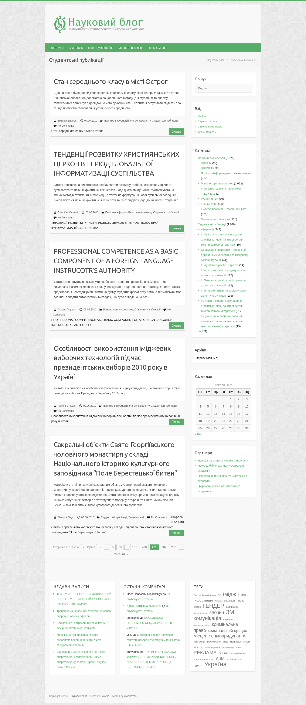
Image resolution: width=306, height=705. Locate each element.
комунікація (207, 618)
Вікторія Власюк (67, 120)
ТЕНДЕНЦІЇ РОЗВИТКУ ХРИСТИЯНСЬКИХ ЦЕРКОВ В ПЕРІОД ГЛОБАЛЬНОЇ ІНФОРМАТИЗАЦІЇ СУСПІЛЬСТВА (116, 163)
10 (120, 547)
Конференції (206, 229)
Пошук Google (157, 48)
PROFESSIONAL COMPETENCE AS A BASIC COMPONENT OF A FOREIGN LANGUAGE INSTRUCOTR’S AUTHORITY (116, 260)
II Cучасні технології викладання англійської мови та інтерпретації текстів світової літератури (222, 321)
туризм (198, 665)
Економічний (209, 203)
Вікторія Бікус (66, 517)
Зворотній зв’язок (131, 48)
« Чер (199, 434)
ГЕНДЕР (213, 606)
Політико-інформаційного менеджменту (127, 120)
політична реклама (231, 647)
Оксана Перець (67, 309)
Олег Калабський (68, 212)
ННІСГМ (206, 163)
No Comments (66, 125)
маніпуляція (199, 642)
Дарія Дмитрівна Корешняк (144, 605)
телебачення (233, 659)
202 (164, 547)
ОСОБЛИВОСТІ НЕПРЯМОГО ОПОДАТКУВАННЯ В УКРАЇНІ (149, 623)
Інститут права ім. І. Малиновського (223, 209)
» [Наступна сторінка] (108, 554)
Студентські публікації (165, 120)
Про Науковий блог (101, 48)
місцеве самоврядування (220, 635)
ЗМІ (231, 612)
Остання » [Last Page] (121, 554)
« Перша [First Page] (89, 547)
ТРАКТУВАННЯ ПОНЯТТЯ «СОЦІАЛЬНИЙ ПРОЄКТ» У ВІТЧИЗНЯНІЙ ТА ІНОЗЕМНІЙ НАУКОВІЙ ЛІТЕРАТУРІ (84, 599)
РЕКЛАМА (205, 652)
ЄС (219, 595)
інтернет (244, 595)
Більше (176, 131)
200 (144, 547)
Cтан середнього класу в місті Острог (110, 81)
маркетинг (214, 641)
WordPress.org (207, 131)
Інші (200, 331)
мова (225, 642)
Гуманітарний (136, 517)
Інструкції (57, 48)
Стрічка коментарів (210, 126)
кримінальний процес (227, 630)
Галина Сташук (66, 405)
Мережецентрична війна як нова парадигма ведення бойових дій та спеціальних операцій (79, 640)
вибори (197, 607)
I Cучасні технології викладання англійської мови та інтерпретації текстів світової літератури (222, 306)
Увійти (202, 116)
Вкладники (76, 48)
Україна (215, 664)
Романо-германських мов (118, 309)
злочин (217, 612)
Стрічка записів (208, 121)
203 (173, 547)
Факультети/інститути (211, 158)
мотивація (235, 641)
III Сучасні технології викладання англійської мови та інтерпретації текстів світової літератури (222, 239)
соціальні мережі (238, 653)
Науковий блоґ (215, 60)
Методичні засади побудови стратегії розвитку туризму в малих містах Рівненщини (153, 640)
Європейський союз (205, 595)
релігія (223, 653)
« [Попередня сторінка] (100, 547)
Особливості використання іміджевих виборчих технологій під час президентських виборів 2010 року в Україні (112, 362)
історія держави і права (229, 600)
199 (134, 547)
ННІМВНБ (207, 168)
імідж (229, 594)
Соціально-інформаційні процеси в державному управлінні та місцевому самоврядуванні (225, 255)
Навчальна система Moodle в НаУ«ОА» (223, 460)
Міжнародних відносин (215, 219)
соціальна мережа (204, 659)
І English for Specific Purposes (219, 265)
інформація (203, 600)
